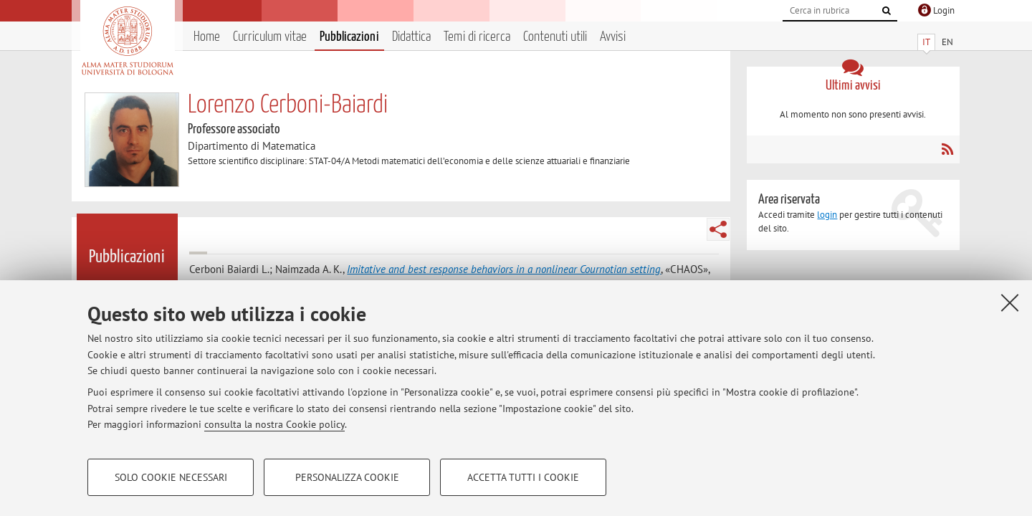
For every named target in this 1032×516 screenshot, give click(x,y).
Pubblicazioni (349, 37)
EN (947, 42)
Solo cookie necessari (171, 477)
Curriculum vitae (270, 37)
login (827, 215)
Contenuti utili (555, 37)
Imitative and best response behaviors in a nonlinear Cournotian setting (504, 269)
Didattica (411, 37)
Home (207, 37)
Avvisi (613, 37)
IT (926, 42)
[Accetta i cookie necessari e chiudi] (1009, 302)
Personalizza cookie (347, 477)
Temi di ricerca (477, 37)
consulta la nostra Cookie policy (274, 424)
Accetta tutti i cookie (523, 477)
